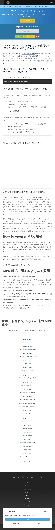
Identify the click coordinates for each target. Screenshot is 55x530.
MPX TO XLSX (27, 447)
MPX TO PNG (27, 396)
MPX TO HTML (27, 346)
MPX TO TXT (27, 425)
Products (27, 486)
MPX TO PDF (27, 389)
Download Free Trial (27, 20)
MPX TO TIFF (27, 418)
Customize (16, 523)
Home (27, 482)
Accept (27, 519)
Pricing (30, 36)
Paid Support (27, 505)
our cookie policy (29, 515)
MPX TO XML (27, 454)
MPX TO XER (27, 432)
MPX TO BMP (27, 339)
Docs (27, 495)
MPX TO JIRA (27, 353)
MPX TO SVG (27, 411)
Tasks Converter (16, 282)
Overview (27, 31)
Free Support (27, 501)
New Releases (27, 489)
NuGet (5, 58)
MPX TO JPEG (27, 360)
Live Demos (27, 498)
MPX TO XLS (28, 439)
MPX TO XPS (27, 461)
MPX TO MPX (27, 382)
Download (20, 36)
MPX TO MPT (27, 375)
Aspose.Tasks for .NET (28, 53)
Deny (39, 523)
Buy (37, 36)
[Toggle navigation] (2, 2)
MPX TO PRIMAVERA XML (27, 404)
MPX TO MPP (27, 368)
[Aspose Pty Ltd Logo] (8, 2)
